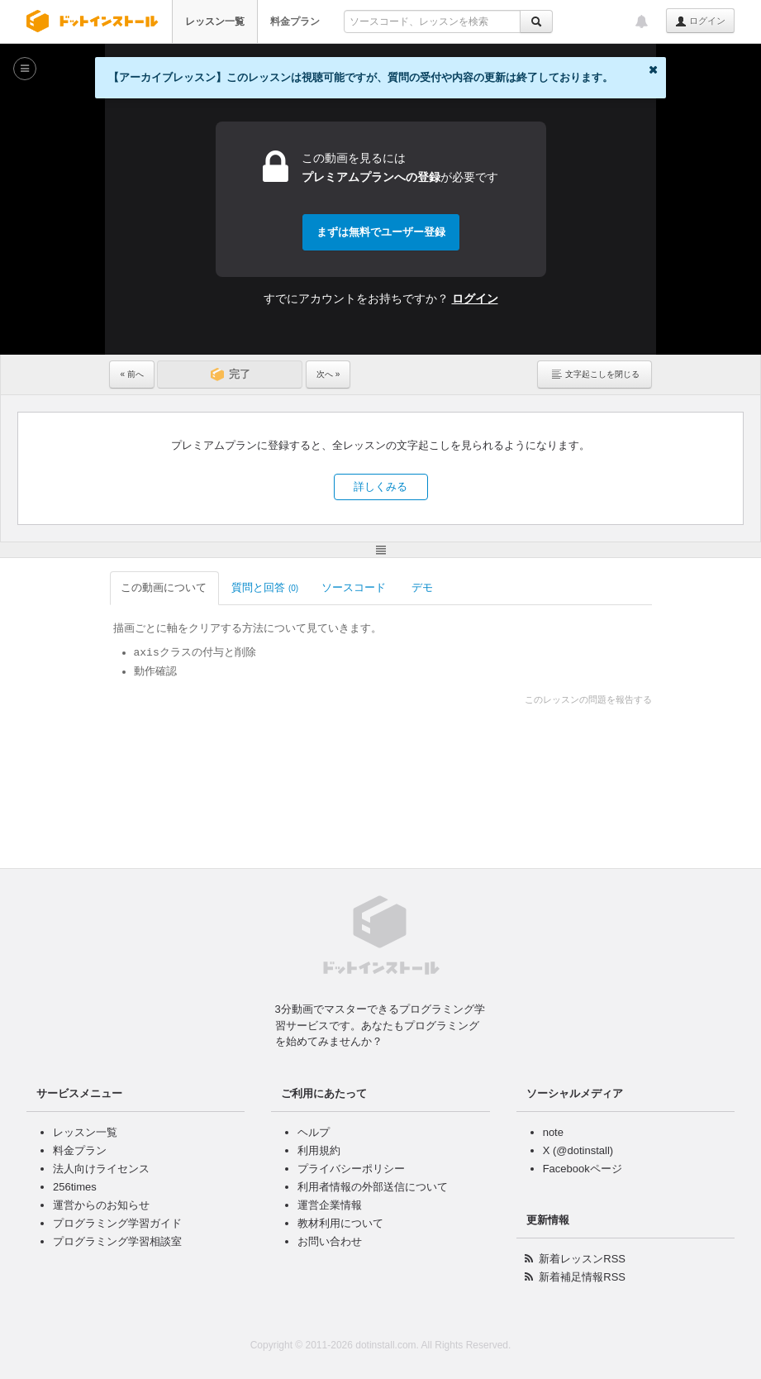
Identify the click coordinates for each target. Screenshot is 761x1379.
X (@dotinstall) (578, 1150)
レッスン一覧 (215, 21)
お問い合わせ (329, 1241)
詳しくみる (380, 486)
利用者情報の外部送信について (372, 1187)
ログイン (700, 21)
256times (75, 1187)
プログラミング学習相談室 (117, 1241)
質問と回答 (264, 587)
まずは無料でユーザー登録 (380, 232)
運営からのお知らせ (101, 1205)
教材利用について (340, 1223)
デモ (423, 587)
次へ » (328, 374)
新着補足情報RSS (582, 1277)
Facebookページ (582, 1168)
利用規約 (318, 1150)
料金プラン (295, 21)
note (553, 1132)
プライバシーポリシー (351, 1168)
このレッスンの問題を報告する (588, 699)
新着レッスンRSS (582, 1259)
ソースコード (354, 587)
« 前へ (131, 374)
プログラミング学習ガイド (117, 1223)
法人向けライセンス (101, 1168)
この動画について (165, 587)
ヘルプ (313, 1132)
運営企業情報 (329, 1205)
